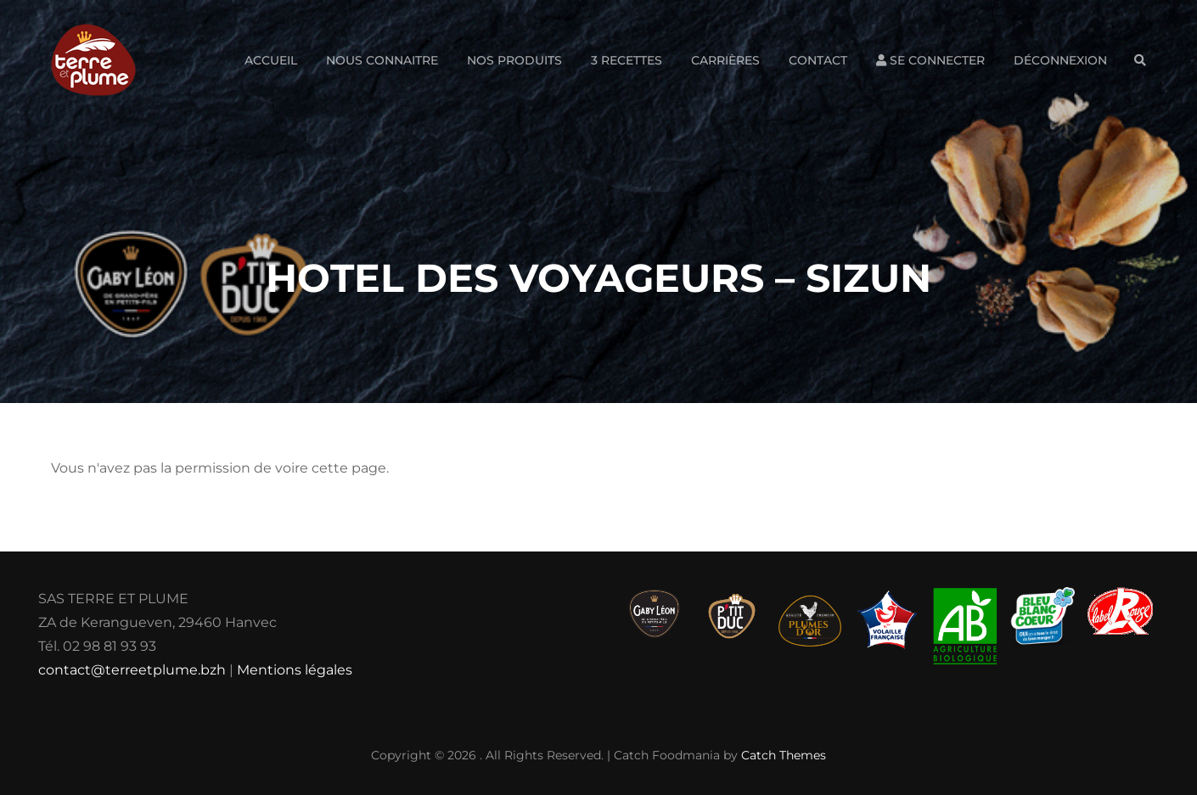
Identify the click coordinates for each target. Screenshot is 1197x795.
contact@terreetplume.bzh (132, 670)
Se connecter (930, 60)
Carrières (725, 60)
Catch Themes (783, 755)
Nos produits (514, 60)
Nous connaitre (382, 60)
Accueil (270, 60)
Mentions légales (294, 670)
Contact (818, 60)
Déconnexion (1060, 60)
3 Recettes (626, 60)
